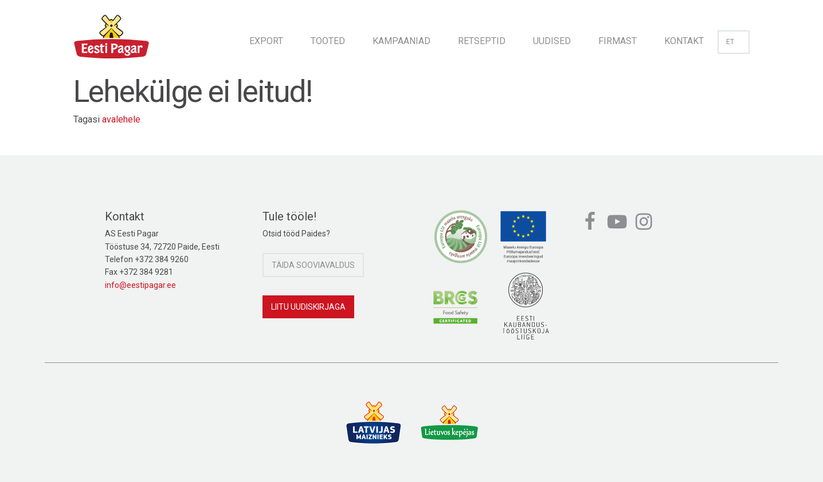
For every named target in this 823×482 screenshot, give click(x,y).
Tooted (328, 40)
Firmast (617, 40)
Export (266, 40)
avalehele (121, 119)
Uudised (552, 40)
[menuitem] (266, 37)
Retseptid (481, 40)
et (733, 42)
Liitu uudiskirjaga (308, 306)
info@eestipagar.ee (140, 285)
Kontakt (684, 40)
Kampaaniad (401, 40)
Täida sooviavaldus (313, 265)
